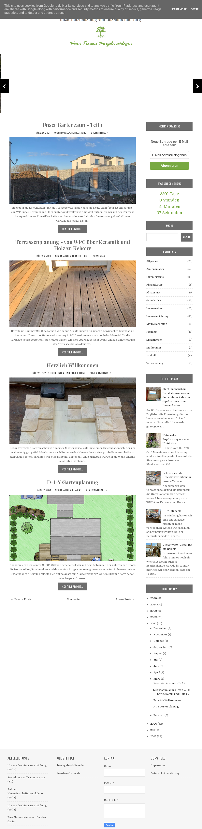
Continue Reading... (72, 229)
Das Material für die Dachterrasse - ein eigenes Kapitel (168, 106)
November (160, 634)
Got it (194, 9)
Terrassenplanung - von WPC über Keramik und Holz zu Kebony (72, 244)
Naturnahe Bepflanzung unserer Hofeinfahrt (176, 439)
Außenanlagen (62, 132)
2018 (153, 736)
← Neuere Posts (20, 599)
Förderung (153, 292)
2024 (153, 604)
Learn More (179, 9)
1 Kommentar (98, 256)
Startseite (73, 599)
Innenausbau (154, 308)
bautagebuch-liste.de (70, 765)
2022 (153, 617)
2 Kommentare (98, 132)
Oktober (159, 640)
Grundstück (153, 300)
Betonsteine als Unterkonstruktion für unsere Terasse (177, 477)
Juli (156, 659)
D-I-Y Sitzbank (172, 511)
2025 (153, 598)
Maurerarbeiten (156, 323)
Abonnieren (169, 165)
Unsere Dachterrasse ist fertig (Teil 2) (27, 108)
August (158, 653)
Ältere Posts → (125, 599)
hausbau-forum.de (68, 773)
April (157, 672)
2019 (153, 730)
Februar (159, 715)
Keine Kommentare (99, 373)
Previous (4, 86)
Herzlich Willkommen (72, 365)
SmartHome (154, 339)
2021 (153, 623)
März (157, 678)
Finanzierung (154, 284)
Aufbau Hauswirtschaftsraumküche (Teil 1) (25, 793)
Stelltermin (153, 347)
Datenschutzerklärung (165, 773)
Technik (151, 355)
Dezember (160, 628)
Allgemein (152, 261)
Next (197, 86)
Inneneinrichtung (75, 373)
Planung (76, 490)
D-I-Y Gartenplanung (72, 482)
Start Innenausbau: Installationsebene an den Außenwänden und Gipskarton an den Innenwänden (177, 397)
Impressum (158, 765)
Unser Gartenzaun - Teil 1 (73, 124)
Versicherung (155, 363)
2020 (154, 723)
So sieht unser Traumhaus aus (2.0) (92, 108)
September (160, 647)
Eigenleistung (78, 132)
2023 (153, 610)
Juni (156, 666)
